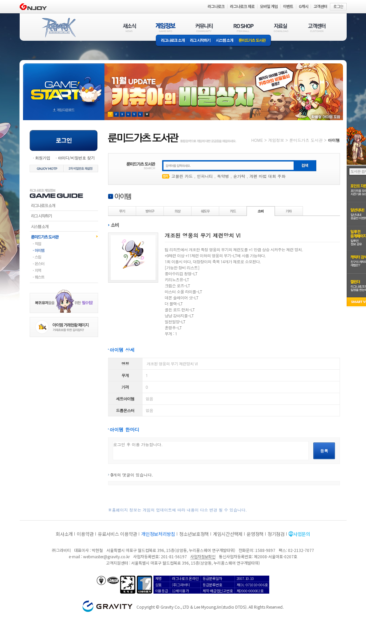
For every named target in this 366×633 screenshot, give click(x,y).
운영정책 (255, 534)
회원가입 (42, 158)
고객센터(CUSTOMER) (317, 27)
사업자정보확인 (202, 556)
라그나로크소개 (172, 41)
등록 (324, 450)
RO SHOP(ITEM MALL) (243, 27)
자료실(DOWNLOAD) (280, 27)
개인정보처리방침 (158, 534)
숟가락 (239, 176)
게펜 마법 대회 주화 (268, 176)
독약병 (223, 176)
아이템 (64, 250)
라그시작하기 (64, 216)
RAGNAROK (58, 28)
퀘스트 (64, 277)
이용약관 (85, 534)
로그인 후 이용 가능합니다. (211, 450)
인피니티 (205, 176)
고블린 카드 (182, 176)
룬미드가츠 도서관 (254, 41)
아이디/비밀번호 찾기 (76, 158)
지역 (64, 270)
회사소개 (64, 534)
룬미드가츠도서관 (64, 237)
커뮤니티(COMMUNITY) (204, 27)
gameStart (63, 85)
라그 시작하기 (200, 41)
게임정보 (276, 140)
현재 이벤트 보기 (146, 114)
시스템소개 (224, 41)
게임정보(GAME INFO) (165, 27)
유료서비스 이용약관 (117, 534)
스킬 (64, 257)
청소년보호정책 (194, 534)
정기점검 (276, 534)
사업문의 (301, 534)
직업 (64, 244)
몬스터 (64, 264)
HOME (257, 140)
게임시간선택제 (228, 534)
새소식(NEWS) (129, 27)
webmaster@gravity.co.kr (106, 556)
